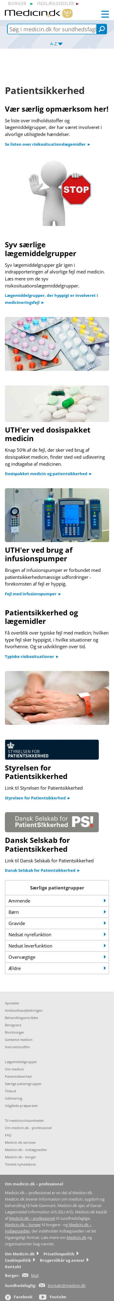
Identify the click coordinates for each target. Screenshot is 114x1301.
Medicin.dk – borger (23, 1224)
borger (17, 3)
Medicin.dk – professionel (32, 1218)
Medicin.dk (76, 1237)
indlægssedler (55, 3)
